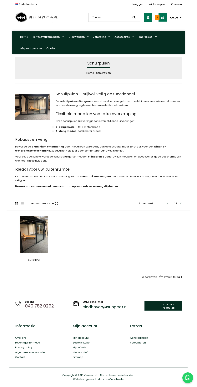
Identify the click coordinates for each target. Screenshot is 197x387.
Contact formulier (168, 306)
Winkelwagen (157, 4)
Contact (52, 48)
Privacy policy (23, 347)
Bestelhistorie (81, 342)
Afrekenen (176, 4)
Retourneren (138, 342)
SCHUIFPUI (34, 259)
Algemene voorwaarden (30, 352)
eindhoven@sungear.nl (105, 307)
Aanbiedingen (139, 338)
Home (24, 37)
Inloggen (138, 4)
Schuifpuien (103, 73)
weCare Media (114, 379)
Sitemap (78, 357)
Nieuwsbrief (80, 352)
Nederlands (24, 4)
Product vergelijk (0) (44, 203)
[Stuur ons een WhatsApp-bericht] (187, 377)
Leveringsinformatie (27, 342)
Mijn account (80, 338)
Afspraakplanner (31, 48)
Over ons (21, 338)
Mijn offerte (80, 347)
